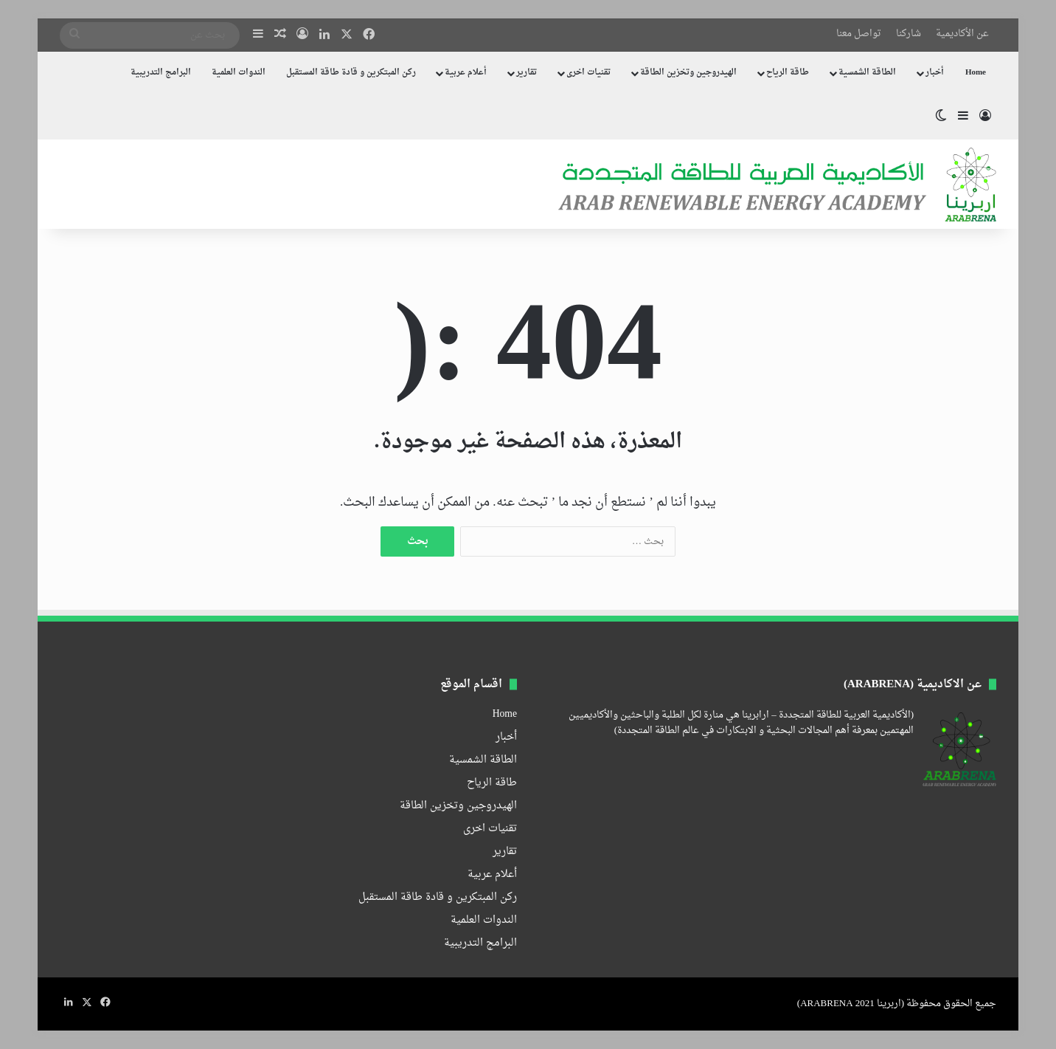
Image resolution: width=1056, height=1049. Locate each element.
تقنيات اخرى (588, 72)
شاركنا (908, 33)
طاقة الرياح (787, 72)
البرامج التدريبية (161, 72)
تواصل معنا (858, 33)
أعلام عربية (466, 72)
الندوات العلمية (238, 72)
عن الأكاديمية (962, 33)
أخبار (934, 72)
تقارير (526, 72)
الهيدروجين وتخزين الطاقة (688, 72)
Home (975, 72)
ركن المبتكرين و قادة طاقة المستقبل (351, 72)
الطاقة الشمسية (867, 72)
